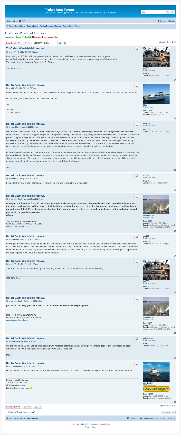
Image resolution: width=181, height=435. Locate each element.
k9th (145, 105)
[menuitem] (22, 21)
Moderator (36, 37)
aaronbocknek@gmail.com (17, 226)
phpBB (82, 424)
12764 (150, 394)
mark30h (146, 124)
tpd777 (146, 68)
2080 (150, 221)
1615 (150, 111)
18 (149, 129)
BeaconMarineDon (50, 37)
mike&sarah (148, 338)
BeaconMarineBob (23, 37)
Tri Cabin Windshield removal (26, 33)
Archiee (146, 175)
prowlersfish (148, 383)
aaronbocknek (148, 215)
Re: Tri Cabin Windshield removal (25, 85)
